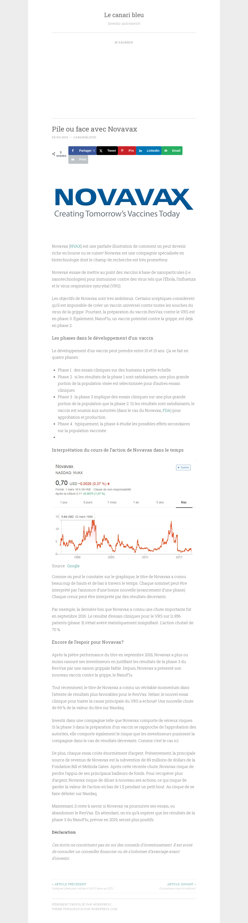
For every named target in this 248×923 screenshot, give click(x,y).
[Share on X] (107, 150)
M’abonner (124, 42)
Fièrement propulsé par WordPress (81, 904)
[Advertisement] (124, 80)
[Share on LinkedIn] (149, 150)
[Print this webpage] (78, 159)
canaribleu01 (85, 137)
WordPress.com (104, 908)
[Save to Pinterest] (127, 150)
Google (73, 565)
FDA (166, 410)
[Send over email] (171, 150)
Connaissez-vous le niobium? (160, 886)
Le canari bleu (124, 15)
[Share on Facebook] (82, 150)
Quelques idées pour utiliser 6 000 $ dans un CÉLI (88, 886)
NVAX (75, 246)
